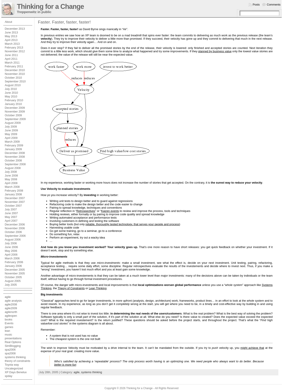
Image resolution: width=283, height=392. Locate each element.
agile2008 (11, 304)
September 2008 (15, 164)
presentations (13, 338)
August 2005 (13, 281)
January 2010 (13, 104)
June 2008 (11, 175)
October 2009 (13, 115)
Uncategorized (14, 368)
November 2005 (15, 273)
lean (7, 330)
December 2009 (15, 107)
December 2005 (15, 269)
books (8, 319)
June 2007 (11, 213)
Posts (256, 4)
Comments (274, 4)
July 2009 (11, 126)
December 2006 (15, 224)
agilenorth (11, 312)
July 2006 (11, 243)
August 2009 (13, 122)
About (8, 21)
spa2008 (10, 353)
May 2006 (11, 250)
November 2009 (15, 111)
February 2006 (14, 262)
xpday (8, 376)
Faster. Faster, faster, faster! (64, 22)
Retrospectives (85, 211)
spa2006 (10, 349)
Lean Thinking (98, 288)
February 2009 (14, 145)
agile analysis (13, 300)
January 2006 (13, 266)
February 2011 (14, 66)
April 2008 (11, 183)
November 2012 (15, 51)
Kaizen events (110, 211)
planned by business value (214, 51)
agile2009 (11, 308)
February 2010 (14, 100)
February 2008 (14, 190)
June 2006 (11, 247)
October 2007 (13, 205)
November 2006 (15, 228)
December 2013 (15, 28)
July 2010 (11, 89)
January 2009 (13, 149)
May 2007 (11, 217)
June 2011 (11, 55)
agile (8, 297)
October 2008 (13, 160)
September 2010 (15, 81)
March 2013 (12, 43)
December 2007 (15, 198)
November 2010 (15, 74)
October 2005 (13, 277)
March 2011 (12, 62)
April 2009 (11, 138)
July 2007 (11, 209)
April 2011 (11, 58)
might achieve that (252, 347)
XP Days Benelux (16, 372)
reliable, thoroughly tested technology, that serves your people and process (132, 224)
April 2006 (11, 254)
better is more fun (65, 364)
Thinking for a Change (50, 6)
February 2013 (14, 47)
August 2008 (13, 168)
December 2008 (15, 153)
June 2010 (11, 92)
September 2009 (15, 119)
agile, (77, 372)
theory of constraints (17, 361)
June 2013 (11, 32)
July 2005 (11, 284)
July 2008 (11, 171)
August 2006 (13, 239)
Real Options (13, 342)
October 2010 (13, 77)
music (8, 334)
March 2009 (12, 141)
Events (9, 323)
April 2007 (11, 220)
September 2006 (15, 235)
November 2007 (15, 202)
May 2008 (11, 179)
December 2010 (15, 70)
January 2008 (13, 194)
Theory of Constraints (71, 288)
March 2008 (12, 186)
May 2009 (11, 134)
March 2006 (12, 258)
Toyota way (12, 364)
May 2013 (11, 36)
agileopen (11, 315)
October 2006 (13, 232)
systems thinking (15, 357)
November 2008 (15, 156)
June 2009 (11, 130)
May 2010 (11, 96)
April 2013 (11, 40)
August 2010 (13, 85)
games (9, 327)
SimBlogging (13, 345)
